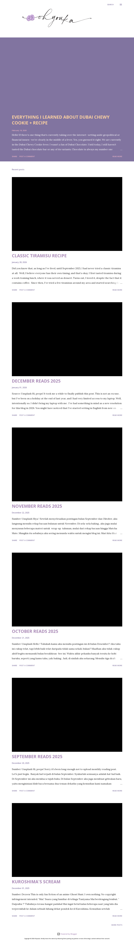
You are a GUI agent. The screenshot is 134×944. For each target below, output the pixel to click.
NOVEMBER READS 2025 (37, 506)
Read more (117, 156)
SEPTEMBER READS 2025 (37, 756)
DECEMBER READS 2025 (36, 381)
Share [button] (14, 156)
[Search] (110, 4)
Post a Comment (27, 156)
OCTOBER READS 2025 (35, 631)
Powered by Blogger (67, 934)
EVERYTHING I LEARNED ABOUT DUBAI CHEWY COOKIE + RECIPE (61, 120)
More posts (116, 925)
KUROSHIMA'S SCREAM (36, 882)
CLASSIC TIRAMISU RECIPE (39, 256)
